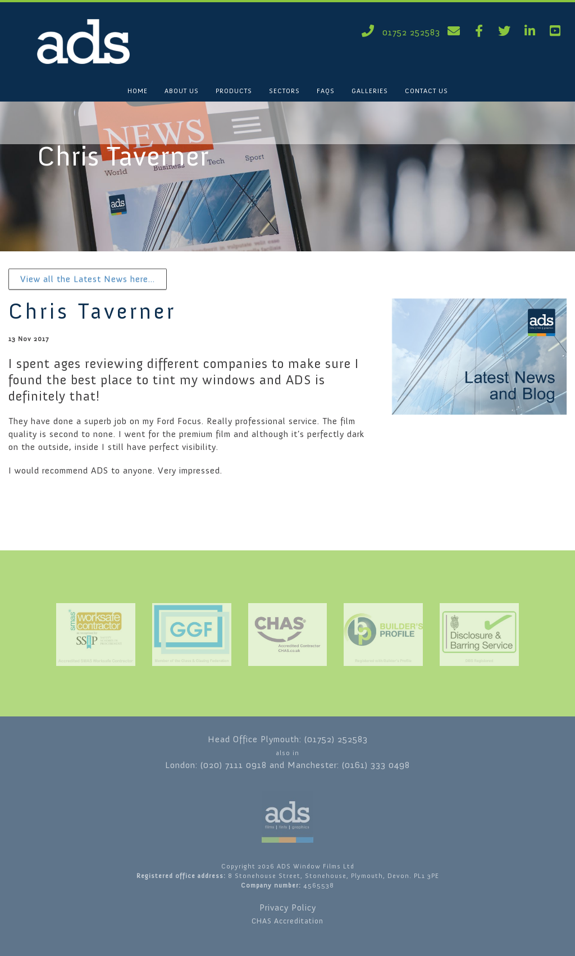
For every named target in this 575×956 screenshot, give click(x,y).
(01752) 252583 (336, 739)
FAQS (326, 91)
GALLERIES (370, 91)
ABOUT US (182, 91)
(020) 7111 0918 (233, 765)
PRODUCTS (234, 91)
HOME (137, 91)
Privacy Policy (287, 907)
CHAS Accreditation (287, 921)
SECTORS (284, 91)
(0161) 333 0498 (376, 765)
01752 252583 (398, 32)
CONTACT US (426, 91)
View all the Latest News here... (87, 279)
